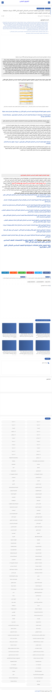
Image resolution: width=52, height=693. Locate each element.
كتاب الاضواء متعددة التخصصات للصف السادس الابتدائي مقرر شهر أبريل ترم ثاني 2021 (27, 241)
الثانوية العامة (13, 494)
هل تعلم (38, 681)
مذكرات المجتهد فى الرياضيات (13, 635)
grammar (13, 464)
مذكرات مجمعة (14, 645)
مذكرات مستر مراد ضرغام (38, 658)
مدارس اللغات (38, 625)
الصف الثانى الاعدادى (13, 523)
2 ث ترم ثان (38, 438)
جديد (13, 592)
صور (38, 599)
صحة (14, 595)
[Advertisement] (26, 45)
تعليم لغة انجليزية (38, 582)
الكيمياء (38, 543)
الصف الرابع (38, 530)
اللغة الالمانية (13, 543)
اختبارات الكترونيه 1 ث (13, 474)
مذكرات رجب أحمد (13, 638)
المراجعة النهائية (13, 553)
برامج (38, 576)
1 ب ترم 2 (13, 421)
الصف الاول (38, 513)
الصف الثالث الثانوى (13, 520)
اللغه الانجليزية (38, 553)
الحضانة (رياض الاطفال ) (13, 503)
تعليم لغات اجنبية (13, 579)
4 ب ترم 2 (38, 451)
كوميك (13, 618)
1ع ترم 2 (13, 428)
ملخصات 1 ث (38, 664)
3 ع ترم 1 (38, 448)
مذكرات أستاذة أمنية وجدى (13, 625)
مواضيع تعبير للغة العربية (38, 674)
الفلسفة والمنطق (38, 536)
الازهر (13, 480)
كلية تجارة (13, 615)
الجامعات (13, 497)
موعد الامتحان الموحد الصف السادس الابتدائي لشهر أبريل (37, 33)
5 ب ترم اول (38, 454)
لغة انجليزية (38, 622)
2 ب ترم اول (13, 431)
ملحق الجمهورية (13, 661)
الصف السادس (40, 8)
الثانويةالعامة (38, 497)
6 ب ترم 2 (48, 8)
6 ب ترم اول (38, 457)
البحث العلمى (38, 484)
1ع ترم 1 (38, 428)
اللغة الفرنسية (13, 549)
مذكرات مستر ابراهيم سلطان (13, 648)
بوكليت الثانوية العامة (13, 576)
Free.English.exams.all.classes (38, 461)
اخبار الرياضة (13, 471)
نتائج (13, 674)
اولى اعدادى (13, 572)
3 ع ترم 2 (13, 444)
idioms (38, 467)
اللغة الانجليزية (38, 546)
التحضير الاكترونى (38, 487)
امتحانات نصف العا (38, 569)
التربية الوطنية (38, 490)
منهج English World (13, 668)
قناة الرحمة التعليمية (38, 612)
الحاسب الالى (38, 503)
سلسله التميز (38, 595)
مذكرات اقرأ (38, 628)
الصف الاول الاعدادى (13, 513)
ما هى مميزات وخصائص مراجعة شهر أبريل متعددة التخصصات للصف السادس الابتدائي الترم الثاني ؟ (29, 31)
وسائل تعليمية (14, 681)
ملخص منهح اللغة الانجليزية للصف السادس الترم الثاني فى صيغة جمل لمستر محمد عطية (26, 111)
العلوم (38, 533)
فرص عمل (14, 602)
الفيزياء (13, 536)
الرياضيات (38, 510)
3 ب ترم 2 (38, 444)
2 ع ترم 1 (13, 438)
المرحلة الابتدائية (38, 556)
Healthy (13, 461)
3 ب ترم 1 (13, 441)
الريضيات (13, 510)
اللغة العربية (38, 549)
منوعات (13, 671)
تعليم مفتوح (13, 582)
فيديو (38, 605)
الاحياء (38, 480)
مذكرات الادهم (13, 628)
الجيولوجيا (13, 500)
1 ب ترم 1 (38, 421)
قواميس (13, 612)
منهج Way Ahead (38, 671)
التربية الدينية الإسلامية (13, 487)
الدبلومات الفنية (38, 507)
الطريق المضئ (24, 1)
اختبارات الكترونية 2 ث (38, 474)
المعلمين (13, 559)
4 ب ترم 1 (13, 448)
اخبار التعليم (38, 471)
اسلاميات (13, 477)
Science (38, 464)
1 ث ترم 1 (38, 425)
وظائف (38, 684)
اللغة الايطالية (13, 546)
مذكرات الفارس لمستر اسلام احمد (38, 635)
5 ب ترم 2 (13, 451)
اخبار (13, 467)
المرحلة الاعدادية (13, 556)
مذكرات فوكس (38, 645)
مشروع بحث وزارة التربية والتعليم (13, 658)
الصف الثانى (38, 523)
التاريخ (13, 484)
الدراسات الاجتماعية (13, 507)
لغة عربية (13, 622)
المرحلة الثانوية (38, 559)
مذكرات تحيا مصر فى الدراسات (38, 638)
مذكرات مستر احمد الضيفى (38, 651)
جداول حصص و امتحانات (38, 589)
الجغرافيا (38, 500)
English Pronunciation (13, 457)
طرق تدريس (13, 599)
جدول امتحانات (13, 589)
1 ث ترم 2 (13, 425)
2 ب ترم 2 (38, 431)
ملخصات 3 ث (38, 668)
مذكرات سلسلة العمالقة (38, 641)
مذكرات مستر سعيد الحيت (13, 651)
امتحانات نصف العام (13, 569)
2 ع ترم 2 (38, 441)
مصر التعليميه (38, 661)
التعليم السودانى (38, 494)
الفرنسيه (13, 533)
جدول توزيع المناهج (38, 592)
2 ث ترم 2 (38, 434)
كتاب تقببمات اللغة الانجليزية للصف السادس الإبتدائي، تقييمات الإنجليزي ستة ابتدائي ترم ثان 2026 (26, 335)
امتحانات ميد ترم (13, 566)
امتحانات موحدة (31, 281)
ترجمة (38, 579)
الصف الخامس (13, 526)
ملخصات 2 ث (13, 664)
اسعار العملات (38, 477)
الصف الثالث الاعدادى (38, 520)
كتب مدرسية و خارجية (38, 615)
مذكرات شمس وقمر (13, 641)
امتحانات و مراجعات (38, 572)
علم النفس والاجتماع (38, 602)
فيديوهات (13, 605)
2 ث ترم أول (13, 434)
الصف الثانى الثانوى (38, 526)
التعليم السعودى (13, 490)
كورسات (38, 618)
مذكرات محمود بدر (38, 648)
